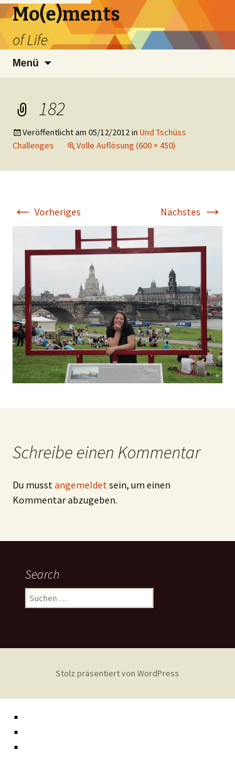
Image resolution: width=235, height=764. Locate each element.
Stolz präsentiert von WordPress (117, 673)
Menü (26, 63)
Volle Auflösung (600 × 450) (125, 145)
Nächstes (191, 211)
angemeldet (81, 484)
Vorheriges (47, 211)
